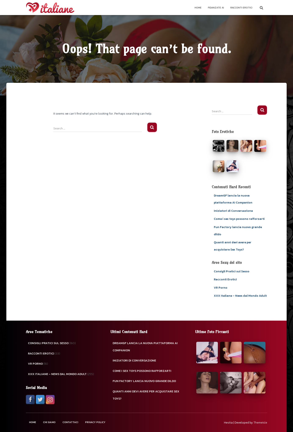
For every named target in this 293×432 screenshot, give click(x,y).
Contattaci (70, 422)
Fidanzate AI (216, 8)
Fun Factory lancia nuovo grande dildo (144, 381)
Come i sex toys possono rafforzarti (239, 219)
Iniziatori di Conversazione (233, 211)
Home (198, 8)
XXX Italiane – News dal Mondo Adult (240, 296)
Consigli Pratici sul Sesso (231, 271)
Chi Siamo (49, 422)
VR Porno (220, 287)
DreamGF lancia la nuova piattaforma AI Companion (145, 347)
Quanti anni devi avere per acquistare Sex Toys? (146, 395)
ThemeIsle (260, 422)
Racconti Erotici (241, 8)
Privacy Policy (95, 422)
